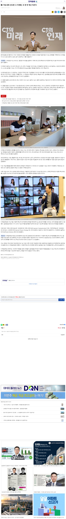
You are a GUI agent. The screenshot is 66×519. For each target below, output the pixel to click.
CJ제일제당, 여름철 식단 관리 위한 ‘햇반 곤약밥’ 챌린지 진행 (15, 102)
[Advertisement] (33, 268)
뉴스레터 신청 (61, 299)
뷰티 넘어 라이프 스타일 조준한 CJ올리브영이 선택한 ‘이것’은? (16, 100)
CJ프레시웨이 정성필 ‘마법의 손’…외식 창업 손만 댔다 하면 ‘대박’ (16, 98)
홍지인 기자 (12, 281)
